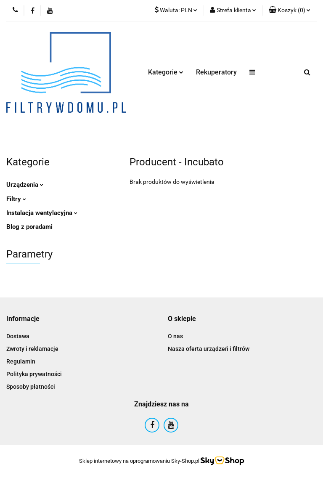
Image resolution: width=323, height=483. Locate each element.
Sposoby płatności (30, 386)
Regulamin (20, 361)
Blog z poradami (29, 227)
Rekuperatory (216, 72)
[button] (289, 10)
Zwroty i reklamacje (32, 348)
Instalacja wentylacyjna (41, 213)
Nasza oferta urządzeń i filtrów (208, 348)
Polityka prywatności (34, 374)
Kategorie (165, 72)
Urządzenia (24, 184)
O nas (175, 336)
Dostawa (17, 336)
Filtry (16, 199)
